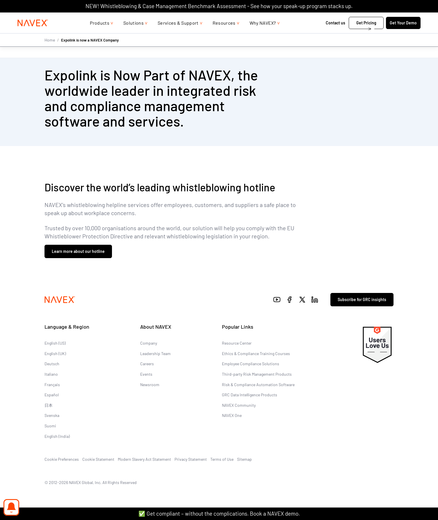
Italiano (51, 374)
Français (52, 384)
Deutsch (51, 363)
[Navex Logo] (42, 34)
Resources (224, 34)
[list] (392, 18)
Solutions (133, 34)
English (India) (57, 435)
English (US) (55, 343)
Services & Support (178, 34)
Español (51, 394)
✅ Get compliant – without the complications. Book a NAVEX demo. (219, 513)
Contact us (326, 34)
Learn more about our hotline (78, 251)
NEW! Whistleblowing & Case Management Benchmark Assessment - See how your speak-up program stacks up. (219, 6)
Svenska (51, 415)
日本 (48, 405)
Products (99, 34)
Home (49, 51)
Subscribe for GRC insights (362, 299)
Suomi (50, 425)
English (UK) (55, 353)
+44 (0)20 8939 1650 (345, 18)
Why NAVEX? (263, 34)
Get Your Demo (393, 34)
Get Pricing (357, 34)
